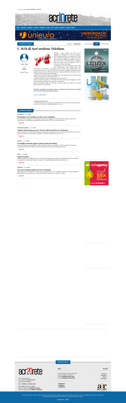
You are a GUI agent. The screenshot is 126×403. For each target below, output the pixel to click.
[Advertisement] (96, 130)
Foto (52, 28)
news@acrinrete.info (68, 378)
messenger (104, 378)
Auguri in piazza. (23, 157)
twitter (105, 377)
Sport (48, 28)
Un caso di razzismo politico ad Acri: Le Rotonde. (34, 170)
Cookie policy (60, 399)
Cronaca (29, 28)
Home (18, 28)
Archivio (23, 28)
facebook (104, 374)
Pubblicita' (61, 387)
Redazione (61, 383)
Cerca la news (70, 28)
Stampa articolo (77, 44)
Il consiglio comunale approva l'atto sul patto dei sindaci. (37, 143)
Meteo (56, 28)
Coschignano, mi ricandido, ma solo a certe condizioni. (36, 117)
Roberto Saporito (37, 389)
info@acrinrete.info (68, 376)
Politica (36, 28)
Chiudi (67, 399)
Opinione (42, 28)
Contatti (62, 28)
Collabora (61, 385)
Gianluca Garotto (35, 388)
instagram (104, 375)
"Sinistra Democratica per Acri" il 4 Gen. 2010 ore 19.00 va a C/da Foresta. (42, 130)
